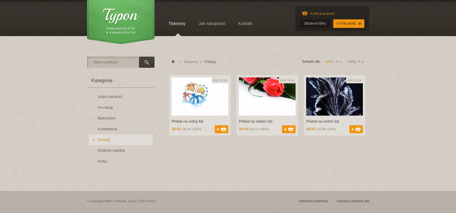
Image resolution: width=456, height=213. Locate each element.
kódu (334, 62)
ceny (357, 62)
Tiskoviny (176, 23)
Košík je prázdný (323, 13)
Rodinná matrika (111, 150)
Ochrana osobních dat (353, 201)
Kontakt (245, 23)
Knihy (102, 161)
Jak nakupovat (212, 23)
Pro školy (105, 108)
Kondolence (108, 129)
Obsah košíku (315, 23)
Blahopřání (107, 118)
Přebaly (104, 140)
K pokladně (346, 23)
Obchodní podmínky (313, 201)
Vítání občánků (110, 97)
